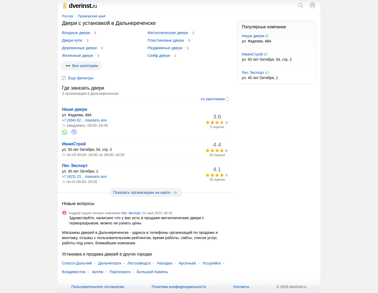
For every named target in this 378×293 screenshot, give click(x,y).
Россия (67, 16)
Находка (164, 263)
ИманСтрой (74, 144)
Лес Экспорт (75, 165)
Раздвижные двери (165, 48)
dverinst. (79, 5)
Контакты (241, 287)
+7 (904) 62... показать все (84, 120)
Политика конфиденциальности (179, 287)
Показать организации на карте (145, 192)
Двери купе (72, 40)
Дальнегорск (109, 263)
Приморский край (92, 16)
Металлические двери (168, 32)
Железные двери (77, 55)
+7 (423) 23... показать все (84, 176)
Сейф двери (159, 55)
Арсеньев (187, 263)
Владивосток (73, 271)
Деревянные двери (79, 48)
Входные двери (76, 32)
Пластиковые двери (166, 40)
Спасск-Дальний (77, 263)
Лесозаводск (139, 263)
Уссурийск (211, 263)
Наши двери (74, 109)
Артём (97, 271)
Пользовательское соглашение (97, 287)
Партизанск (119, 271)
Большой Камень (152, 271)
